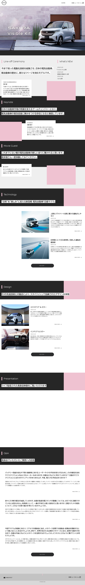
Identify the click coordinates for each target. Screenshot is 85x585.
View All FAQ (42, 554)
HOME (63, 2)
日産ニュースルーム (77, 2)
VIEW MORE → (42, 265)
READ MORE (25, 95)
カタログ (9, 577)
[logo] (4, 4)
